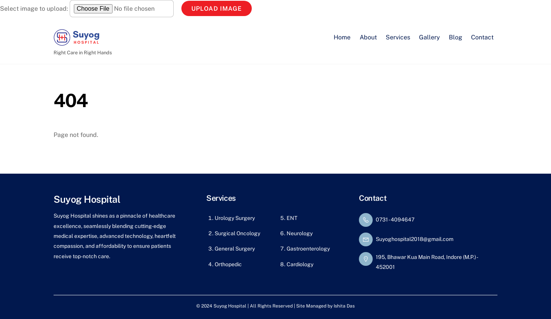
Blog (455, 37)
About (368, 37)
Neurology (300, 233)
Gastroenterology (308, 249)
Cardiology (300, 264)
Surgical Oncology (237, 233)
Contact (482, 37)
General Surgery (235, 249)
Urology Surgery (235, 218)
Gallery (429, 37)
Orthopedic (228, 264)
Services (398, 37)
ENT (292, 218)
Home (342, 37)
